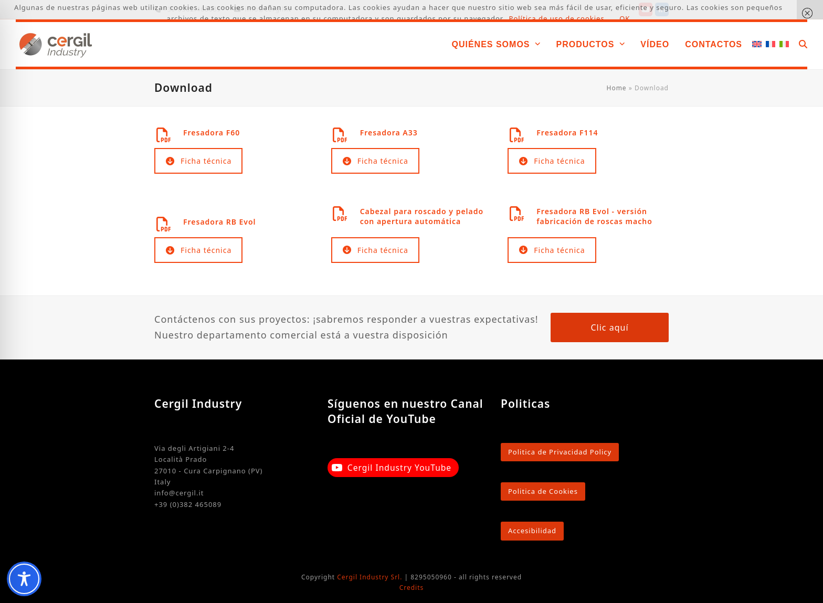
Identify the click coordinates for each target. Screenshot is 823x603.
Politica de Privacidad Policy (559, 452)
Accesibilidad (532, 530)
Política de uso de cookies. (558, 18)
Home (617, 87)
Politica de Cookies (543, 491)
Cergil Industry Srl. (369, 577)
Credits (411, 587)
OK (624, 18)
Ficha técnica (198, 161)
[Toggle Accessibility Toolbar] (24, 579)
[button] (803, 44)
